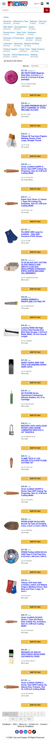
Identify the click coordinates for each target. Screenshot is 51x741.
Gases (32, 28)
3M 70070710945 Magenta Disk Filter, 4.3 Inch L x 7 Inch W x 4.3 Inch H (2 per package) (32, 76)
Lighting (38, 39)
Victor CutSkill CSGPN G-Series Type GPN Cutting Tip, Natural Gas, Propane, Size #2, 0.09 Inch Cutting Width (34, 686)
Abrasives (7, 22)
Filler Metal (7, 28)
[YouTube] (30, 732)
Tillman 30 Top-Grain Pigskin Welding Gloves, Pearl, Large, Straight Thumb (34, 138)
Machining (18, 44)
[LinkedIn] (25, 732)
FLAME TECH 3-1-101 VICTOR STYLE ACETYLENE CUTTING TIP (34, 460)
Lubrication (7, 44)
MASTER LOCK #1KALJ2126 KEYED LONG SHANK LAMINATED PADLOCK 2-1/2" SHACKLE (34, 429)
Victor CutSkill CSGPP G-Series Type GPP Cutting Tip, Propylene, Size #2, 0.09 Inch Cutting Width (34, 170)
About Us (23, 724)
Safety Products (38, 50)
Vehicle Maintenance (20, 56)
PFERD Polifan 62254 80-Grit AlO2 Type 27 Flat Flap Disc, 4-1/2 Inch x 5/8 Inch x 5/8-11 (34, 554)
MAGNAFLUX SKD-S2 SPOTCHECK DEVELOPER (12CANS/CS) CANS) (33, 654)
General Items (9, 33)
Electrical (43, 22)
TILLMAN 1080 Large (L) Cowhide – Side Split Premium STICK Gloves (32, 234)
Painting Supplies (10, 50)
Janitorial (29, 39)
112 (13, 719)
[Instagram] (21, 732)
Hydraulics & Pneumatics (13, 39)
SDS (15, 724)
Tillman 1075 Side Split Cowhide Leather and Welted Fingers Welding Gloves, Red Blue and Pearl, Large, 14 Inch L (34, 587)
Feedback (6, 724)
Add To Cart (34, 95)
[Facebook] (17, 732)
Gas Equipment (20, 28)
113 (20, 719)
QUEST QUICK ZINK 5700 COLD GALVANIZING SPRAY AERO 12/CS (33, 365)
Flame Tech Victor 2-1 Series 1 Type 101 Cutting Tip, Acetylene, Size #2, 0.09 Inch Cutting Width (34, 202)
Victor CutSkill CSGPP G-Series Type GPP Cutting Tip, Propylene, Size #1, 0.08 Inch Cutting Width (34, 492)
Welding (34, 56)
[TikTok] (34, 732)
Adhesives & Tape (20, 22)
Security (6, 56)
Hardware (32, 33)
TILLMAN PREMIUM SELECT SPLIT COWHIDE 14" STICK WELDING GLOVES (34, 108)
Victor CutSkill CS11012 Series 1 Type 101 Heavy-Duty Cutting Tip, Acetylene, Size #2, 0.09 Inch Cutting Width (33, 621)
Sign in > (39, 4)
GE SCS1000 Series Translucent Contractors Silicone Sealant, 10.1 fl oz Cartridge (33, 396)
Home (6, 17)
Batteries (33, 22)
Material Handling (31, 44)
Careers (43, 724)
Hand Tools (21, 33)
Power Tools (24, 50)
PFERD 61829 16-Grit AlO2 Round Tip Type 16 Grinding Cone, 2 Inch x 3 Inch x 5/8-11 (34, 524)
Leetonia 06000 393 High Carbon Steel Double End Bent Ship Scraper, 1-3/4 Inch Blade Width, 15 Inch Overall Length (34, 332)
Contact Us (33, 724)
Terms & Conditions (25, 726)
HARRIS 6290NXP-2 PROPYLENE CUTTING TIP (33, 300)
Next (29, 719)
